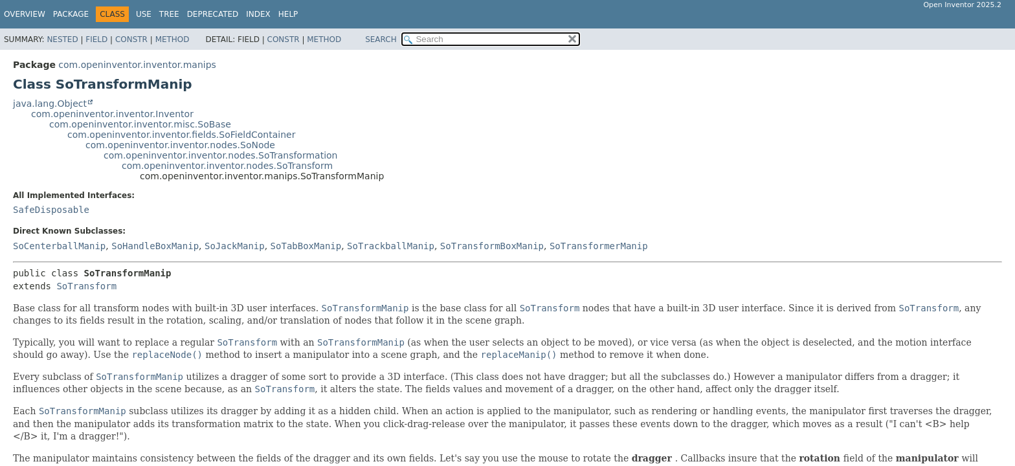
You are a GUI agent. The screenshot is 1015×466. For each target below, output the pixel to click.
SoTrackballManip (390, 246)
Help (288, 14)
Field (96, 39)
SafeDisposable (51, 210)
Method (172, 39)
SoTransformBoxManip (492, 246)
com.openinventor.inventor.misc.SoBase (140, 124)
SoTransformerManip (599, 246)
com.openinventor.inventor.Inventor (112, 114)
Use (143, 14)
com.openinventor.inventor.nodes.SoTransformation (220, 155)
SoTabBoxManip (306, 246)
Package (71, 14)
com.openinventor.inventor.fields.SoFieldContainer (181, 134)
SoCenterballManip (59, 246)
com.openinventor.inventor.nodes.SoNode (180, 145)
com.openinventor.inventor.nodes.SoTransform (227, 166)
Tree (169, 14)
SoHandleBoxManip (155, 246)
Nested (62, 39)
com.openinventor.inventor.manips (137, 65)
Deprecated (213, 14)
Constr (131, 39)
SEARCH (381, 39)
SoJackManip (235, 246)
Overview (24, 14)
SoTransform (86, 286)
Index (258, 14)
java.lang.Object (50, 103)
